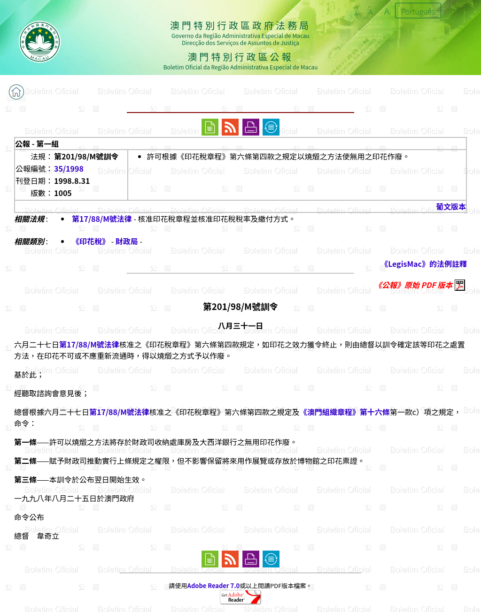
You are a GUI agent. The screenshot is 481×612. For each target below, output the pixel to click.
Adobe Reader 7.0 (213, 585)
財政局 (127, 241)
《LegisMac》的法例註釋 (423, 263)
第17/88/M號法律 (102, 218)
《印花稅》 (91, 241)
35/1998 (69, 168)
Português (418, 11)
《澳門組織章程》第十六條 (345, 411)
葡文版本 (451, 206)
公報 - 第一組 (37, 143)
